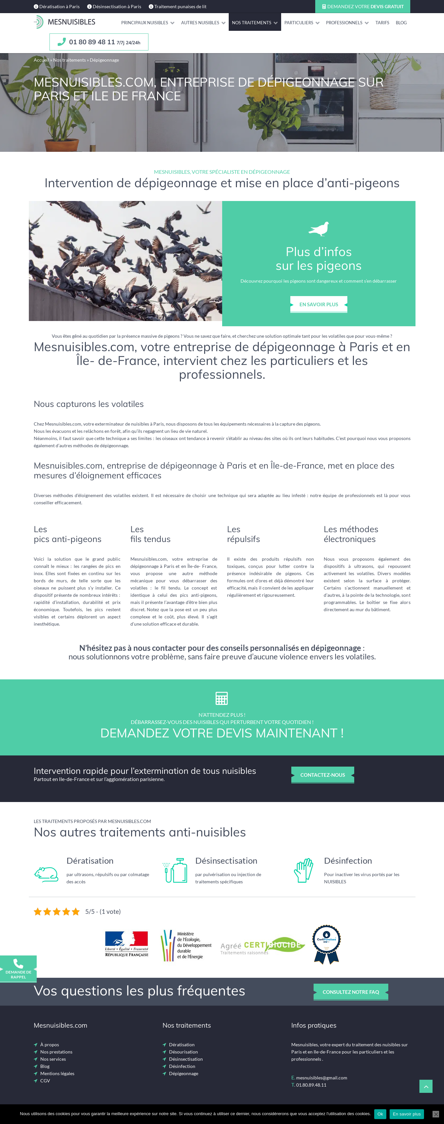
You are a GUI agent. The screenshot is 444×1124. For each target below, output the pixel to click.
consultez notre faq (351, 992)
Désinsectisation (186, 1059)
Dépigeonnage (183, 1073)
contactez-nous (322, 775)
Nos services (53, 1059)
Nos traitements (69, 60)
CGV (45, 1080)
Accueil (41, 60)
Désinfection (182, 1066)
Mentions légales (57, 1073)
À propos (49, 1044)
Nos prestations (56, 1051)
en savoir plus (318, 304)
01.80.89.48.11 (311, 1085)
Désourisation (183, 1051)
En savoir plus (407, 1114)
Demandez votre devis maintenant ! (222, 733)
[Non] (436, 1114)
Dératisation (182, 1044)
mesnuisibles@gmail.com (321, 1077)
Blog (44, 1066)
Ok (380, 1114)
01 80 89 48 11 (99, 42)
